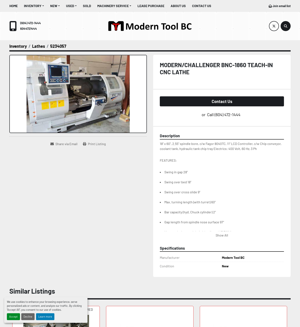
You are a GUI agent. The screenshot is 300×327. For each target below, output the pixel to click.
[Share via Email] (64, 144)
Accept (13, 316)
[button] (34, 5)
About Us (178, 6)
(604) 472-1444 (30, 23)
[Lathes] (38, 46)
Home (13, 6)
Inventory (32, 6)
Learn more (45, 316)
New (53, 6)
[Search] (286, 26)
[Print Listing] (94, 144)
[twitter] (274, 26)
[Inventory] (18, 46)
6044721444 (28, 28)
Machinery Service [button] (113, 6)
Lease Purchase (151, 6)
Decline (28, 316)
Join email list (281, 6)
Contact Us (201, 6)
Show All (222, 235)
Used (70, 6)
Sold (87, 6)
